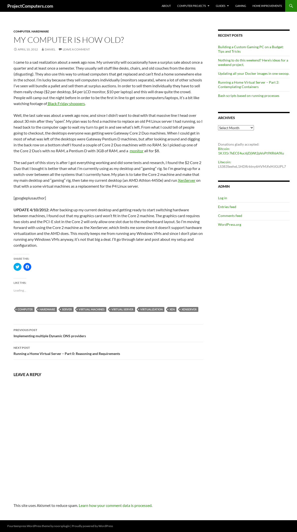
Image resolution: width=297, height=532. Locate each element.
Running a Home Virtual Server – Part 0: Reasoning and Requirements (108, 350)
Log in (222, 198)
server (67, 309)
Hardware (40, 31)
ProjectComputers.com (30, 6)
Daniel (50, 49)
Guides (220, 5)
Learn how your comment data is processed (115, 505)
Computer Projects (191, 5)
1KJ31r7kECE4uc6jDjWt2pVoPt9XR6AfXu (251, 153)
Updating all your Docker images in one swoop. (253, 73)
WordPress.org (229, 224)
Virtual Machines (92, 309)
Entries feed (227, 207)
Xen (172, 309)
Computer (22, 31)
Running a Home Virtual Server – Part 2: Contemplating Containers (248, 84)
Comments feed (230, 215)
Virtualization (151, 309)
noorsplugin (62, 526)
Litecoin (224, 162)
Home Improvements (267, 5)
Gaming (240, 5)
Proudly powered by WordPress (92, 526)
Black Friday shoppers (66, 103)
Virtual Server (122, 309)
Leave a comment (76, 49)
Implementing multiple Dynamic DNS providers (108, 332)
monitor (136, 150)
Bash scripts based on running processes (248, 95)
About (166, 5)
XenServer (186, 180)
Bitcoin (223, 149)
